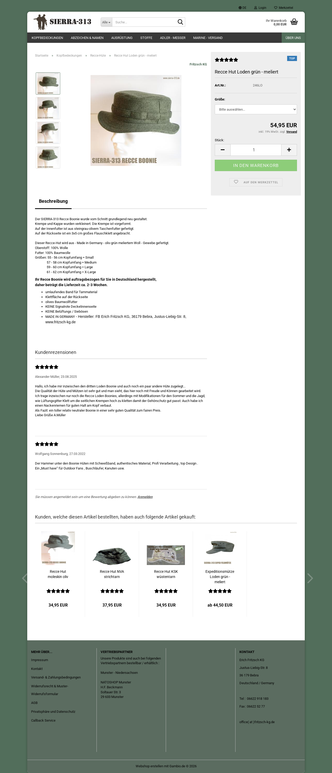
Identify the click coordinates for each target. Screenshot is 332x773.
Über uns (293, 38)
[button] (242, 8)
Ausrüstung (122, 38)
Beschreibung (53, 201)
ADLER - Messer (172, 38)
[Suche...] (106, 22)
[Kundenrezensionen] (226, 62)
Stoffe (146, 38)
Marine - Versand (208, 38)
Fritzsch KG (198, 64)
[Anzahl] (255, 150)
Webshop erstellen (149, 766)
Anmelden (145, 497)
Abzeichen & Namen (87, 38)
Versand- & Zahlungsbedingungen (56, 677)
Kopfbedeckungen (47, 38)
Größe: (220, 99)
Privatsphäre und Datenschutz (53, 712)
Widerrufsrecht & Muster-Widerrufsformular (49, 690)
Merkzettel (283, 8)
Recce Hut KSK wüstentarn (166, 574)
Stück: (219, 140)
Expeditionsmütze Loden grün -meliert (219, 576)
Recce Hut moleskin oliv (58, 574)
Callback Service (43, 720)
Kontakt (37, 669)
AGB (34, 703)
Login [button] (260, 8)
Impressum (39, 660)
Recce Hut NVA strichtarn (112, 574)
